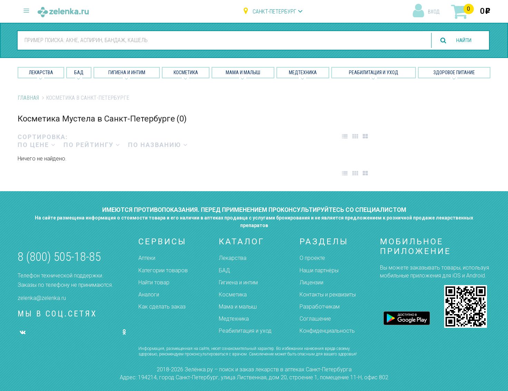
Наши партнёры (319, 270)
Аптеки (146, 258)
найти (462, 40)
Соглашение (315, 318)
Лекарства (41, 72)
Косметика (186, 72)
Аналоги (148, 294)
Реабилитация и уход (373, 72)
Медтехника (303, 72)
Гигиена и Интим (126, 72)
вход (433, 11)
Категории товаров (163, 270)
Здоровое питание (454, 72)
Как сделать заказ (162, 306)
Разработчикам (320, 306)
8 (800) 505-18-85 (59, 257)
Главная (28, 98)
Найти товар (153, 282)
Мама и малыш (243, 72)
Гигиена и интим (238, 282)
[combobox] (219, 40)
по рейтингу (91, 144)
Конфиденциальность (327, 331)
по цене (37, 144)
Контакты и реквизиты (328, 294)
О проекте (312, 258)
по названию (158, 144)
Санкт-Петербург (274, 11)
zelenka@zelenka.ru (42, 298)
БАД (79, 72)
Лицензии (311, 282)
